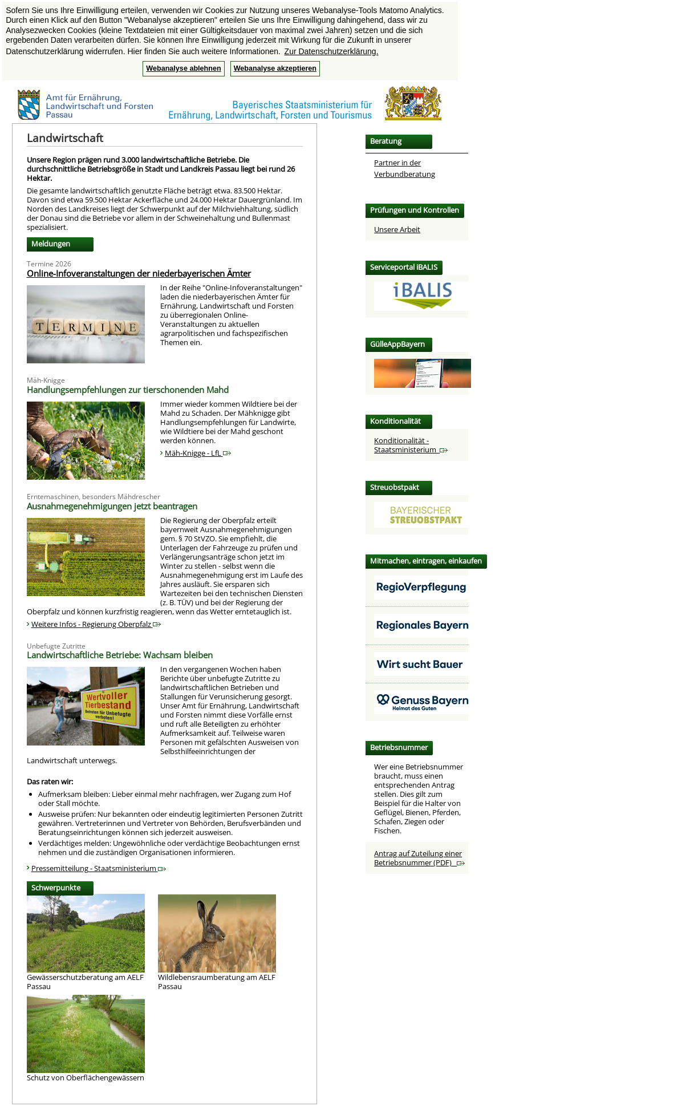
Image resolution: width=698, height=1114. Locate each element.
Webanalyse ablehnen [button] (183, 68)
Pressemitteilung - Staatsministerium (98, 868)
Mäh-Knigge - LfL (198, 453)
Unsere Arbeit (397, 229)
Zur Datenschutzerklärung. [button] (332, 51)
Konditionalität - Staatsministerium (411, 445)
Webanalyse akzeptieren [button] (275, 68)
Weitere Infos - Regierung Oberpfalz (96, 624)
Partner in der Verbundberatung (404, 168)
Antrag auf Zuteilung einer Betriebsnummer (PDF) (419, 858)
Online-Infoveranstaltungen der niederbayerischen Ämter (139, 273)
